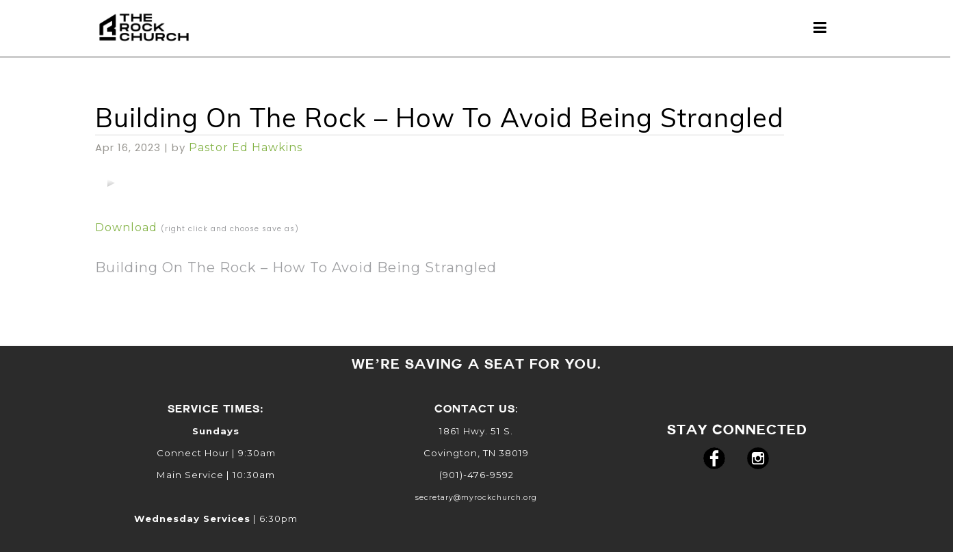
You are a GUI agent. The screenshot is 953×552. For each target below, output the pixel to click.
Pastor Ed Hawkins (245, 147)
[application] (111, 182)
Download (126, 227)
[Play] (110, 182)
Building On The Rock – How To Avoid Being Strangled (439, 117)
